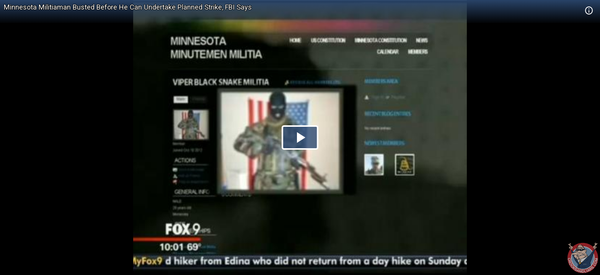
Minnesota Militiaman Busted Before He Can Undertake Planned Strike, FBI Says (128, 7)
